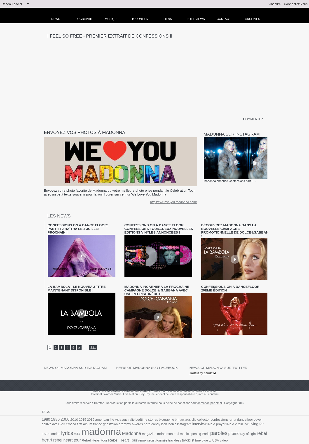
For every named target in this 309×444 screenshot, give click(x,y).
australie (122, 410)
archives (252, 19)
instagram (150, 416)
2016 (87, 410)
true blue (143, 430)
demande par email (209, 394)
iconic (139, 416)
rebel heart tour (237, 425)
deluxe (250, 410)
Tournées (140, 19)
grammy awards (101, 416)
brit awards (172, 410)
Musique (112, 19)
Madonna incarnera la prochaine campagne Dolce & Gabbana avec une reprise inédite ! (158, 283)
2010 (71, 410)
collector (191, 410)
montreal (126, 425)
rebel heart (214, 424)
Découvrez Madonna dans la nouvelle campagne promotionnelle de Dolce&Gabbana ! (231, 228)
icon (132, 416)
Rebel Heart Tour (70, 430)
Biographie (84, 19)
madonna (60, 423)
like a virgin (197, 416)
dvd (257, 410)
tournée (106, 430)
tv (151, 430)
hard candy (121, 416)
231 (92, 339)
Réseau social (12, 4)
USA (156, 430)
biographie (157, 410)
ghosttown (82, 416)
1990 (54, 410)
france (71, 416)
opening (147, 425)
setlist (97, 430)
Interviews (196, 19)
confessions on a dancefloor (217, 410)
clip (182, 410)
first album (59, 416)
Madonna (88, 424)
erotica (46, 416)
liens (168, 19)
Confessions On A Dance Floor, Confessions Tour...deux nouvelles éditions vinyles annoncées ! (158, 228)
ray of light (195, 425)
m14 (258, 416)
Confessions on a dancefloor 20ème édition (235, 281)
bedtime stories (138, 410)
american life (100, 410)
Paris (156, 425)
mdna (115, 425)
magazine (104, 425)
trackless (118, 430)
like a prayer (180, 416)
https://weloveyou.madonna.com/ (175, 202)
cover (241, 410)
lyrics (248, 415)
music (137, 425)
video (163, 430)
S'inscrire (274, 4)
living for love (221, 416)
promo (182, 425)
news (55, 19)
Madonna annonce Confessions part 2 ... (231, 181)
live (208, 416)
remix (88, 430)
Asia (112, 410)
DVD (264, 410)
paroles (168, 424)
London (237, 416)
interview (164, 416)
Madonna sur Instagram (234, 134)
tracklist (130, 430)
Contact (224, 19)
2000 (63, 410)
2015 (79, 410)
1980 (45, 410)
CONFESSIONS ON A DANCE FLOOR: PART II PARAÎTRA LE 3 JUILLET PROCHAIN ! (77, 227)
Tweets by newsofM (200, 363)
